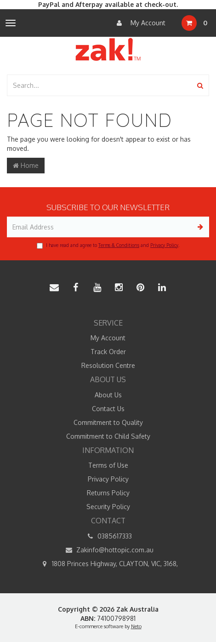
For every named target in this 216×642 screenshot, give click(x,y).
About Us (108, 395)
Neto (136, 626)
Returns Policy (108, 493)
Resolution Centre (108, 365)
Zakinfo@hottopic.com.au (108, 550)
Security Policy (108, 506)
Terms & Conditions (118, 245)
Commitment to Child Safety (108, 436)
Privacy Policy (164, 245)
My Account (138, 23)
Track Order (108, 351)
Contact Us (108, 409)
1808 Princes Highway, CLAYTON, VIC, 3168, (108, 563)
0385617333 (108, 536)
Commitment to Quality (108, 422)
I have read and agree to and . (108, 245)
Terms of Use (108, 465)
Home (26, 165)
